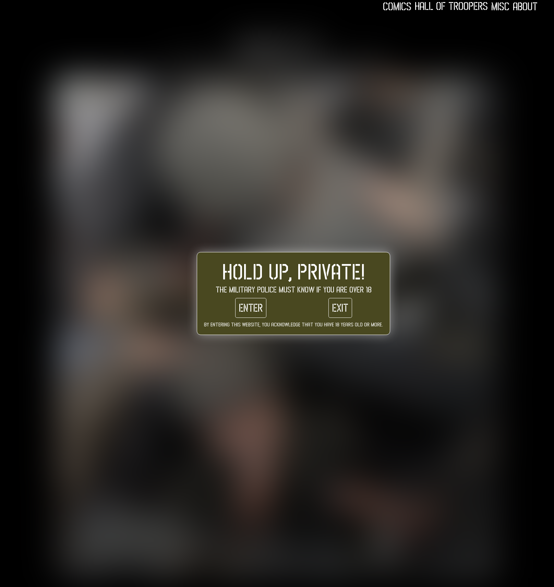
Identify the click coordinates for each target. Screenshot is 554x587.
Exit (340, 307)
